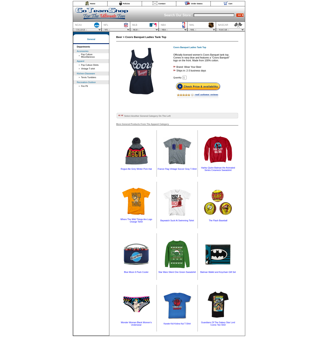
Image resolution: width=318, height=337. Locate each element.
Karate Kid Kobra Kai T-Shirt (177, 323)
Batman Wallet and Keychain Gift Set (218, 272)
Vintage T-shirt (88, 68)
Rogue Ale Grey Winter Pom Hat (136, 169)
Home (92, 4)
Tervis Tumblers (88, 77)
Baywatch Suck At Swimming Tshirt (177, 220)
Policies (126, 4)
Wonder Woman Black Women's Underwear (136, 323)
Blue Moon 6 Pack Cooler (136, 272)
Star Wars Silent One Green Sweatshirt (177, 272)
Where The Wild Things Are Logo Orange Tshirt (136, 220)
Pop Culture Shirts (90, 65)
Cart (230, 4)
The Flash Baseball (218, 220)
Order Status (197, 4)
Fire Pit (84, 86)
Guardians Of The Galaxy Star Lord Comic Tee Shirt (218, 323)
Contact (161, 4)
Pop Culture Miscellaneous (88, 55)
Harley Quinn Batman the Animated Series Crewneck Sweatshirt (218, 168)
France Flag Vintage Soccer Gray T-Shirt (177, 169)
